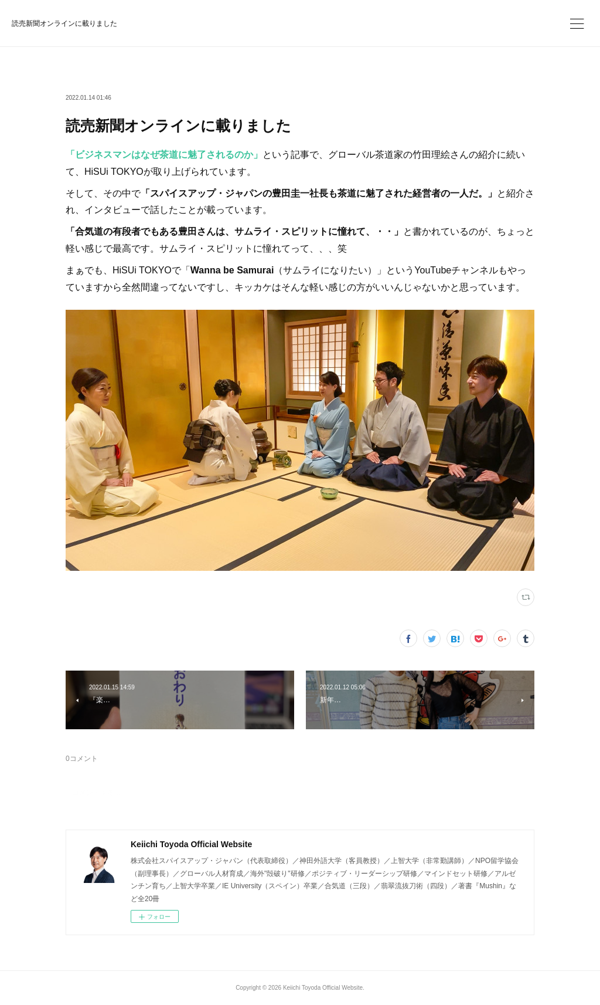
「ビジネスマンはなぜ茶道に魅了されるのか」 (164, 155)
